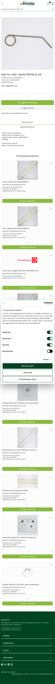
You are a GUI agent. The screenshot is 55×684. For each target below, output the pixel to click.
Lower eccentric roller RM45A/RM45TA (15, 182)
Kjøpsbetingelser (17, 674)
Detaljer (46, 359)
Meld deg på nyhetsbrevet (11, 629)
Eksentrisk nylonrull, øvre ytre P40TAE (15, 490)
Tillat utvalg (27, 372)
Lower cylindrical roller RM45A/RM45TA (15, 228)
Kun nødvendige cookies (28, 379)
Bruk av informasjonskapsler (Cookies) (42, 674)
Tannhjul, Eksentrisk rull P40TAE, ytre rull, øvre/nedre (20, 403)
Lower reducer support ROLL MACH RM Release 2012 (20, 271)
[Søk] (26, 9)
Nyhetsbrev (5, 620)
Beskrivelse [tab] (27, 122)
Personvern (26, 674)
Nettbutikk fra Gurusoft (8, 672)
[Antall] (27, 96)
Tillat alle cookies (27, 366)
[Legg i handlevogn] (27, 102)
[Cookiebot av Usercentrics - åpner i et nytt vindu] (44, 303)
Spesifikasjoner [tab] (27, 127)
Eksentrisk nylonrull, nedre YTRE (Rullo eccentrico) (19, 450)
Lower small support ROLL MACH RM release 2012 (19, 537)
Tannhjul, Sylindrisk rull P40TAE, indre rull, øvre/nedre (20, 584)
